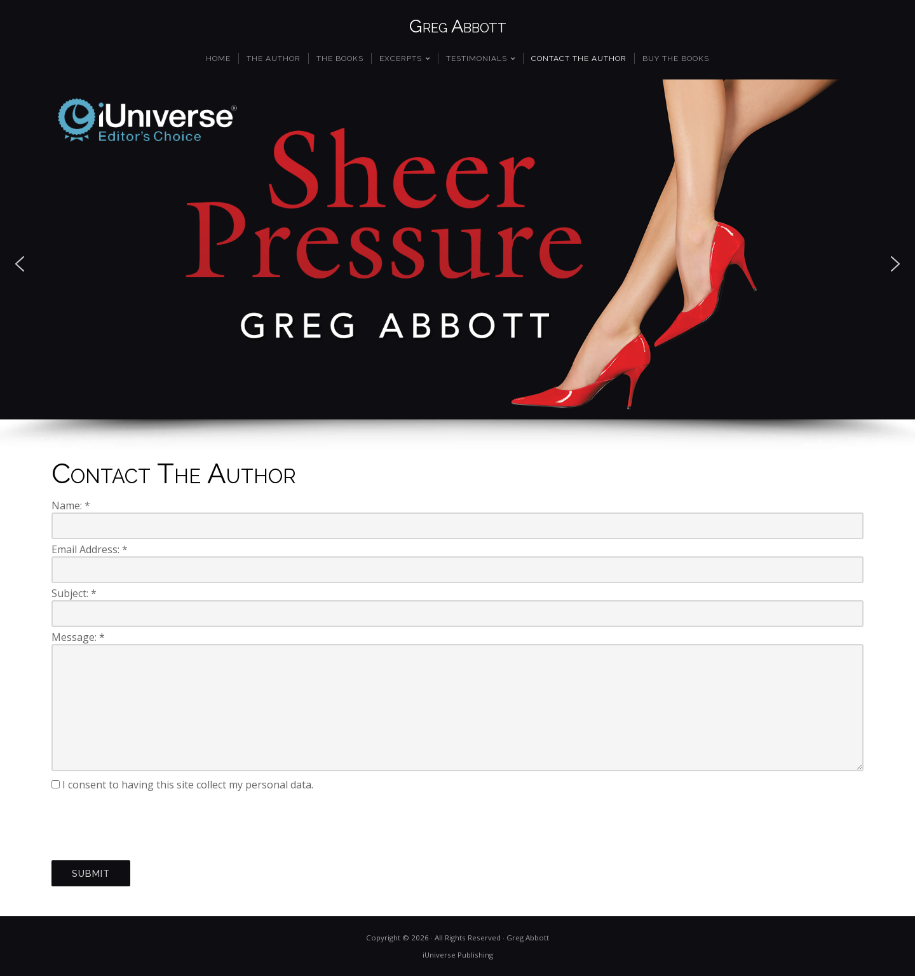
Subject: (74, 593)
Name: (70, 505)
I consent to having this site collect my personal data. (187, 785)
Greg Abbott (457, 26)
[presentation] (148, 826)
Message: (78, 637)
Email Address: (89, 549)
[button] (20, 264)
